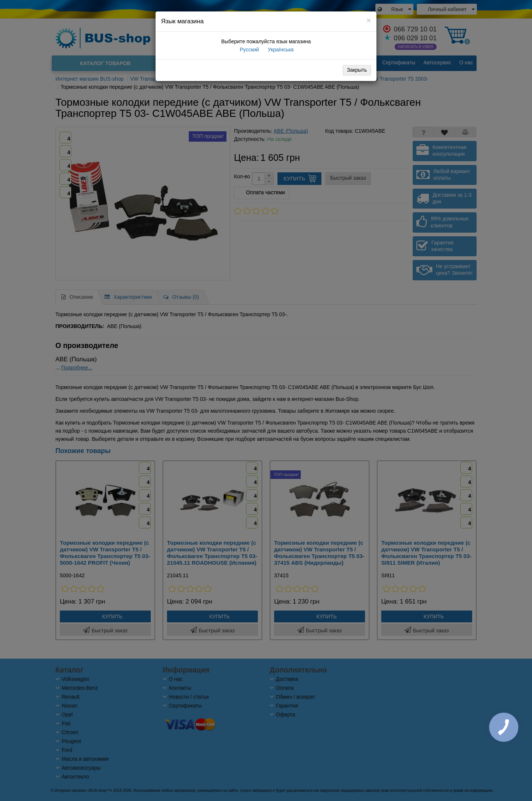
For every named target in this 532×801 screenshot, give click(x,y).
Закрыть (357, 70)
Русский (248, 50)
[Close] (368, 20)
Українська (280, 50)
